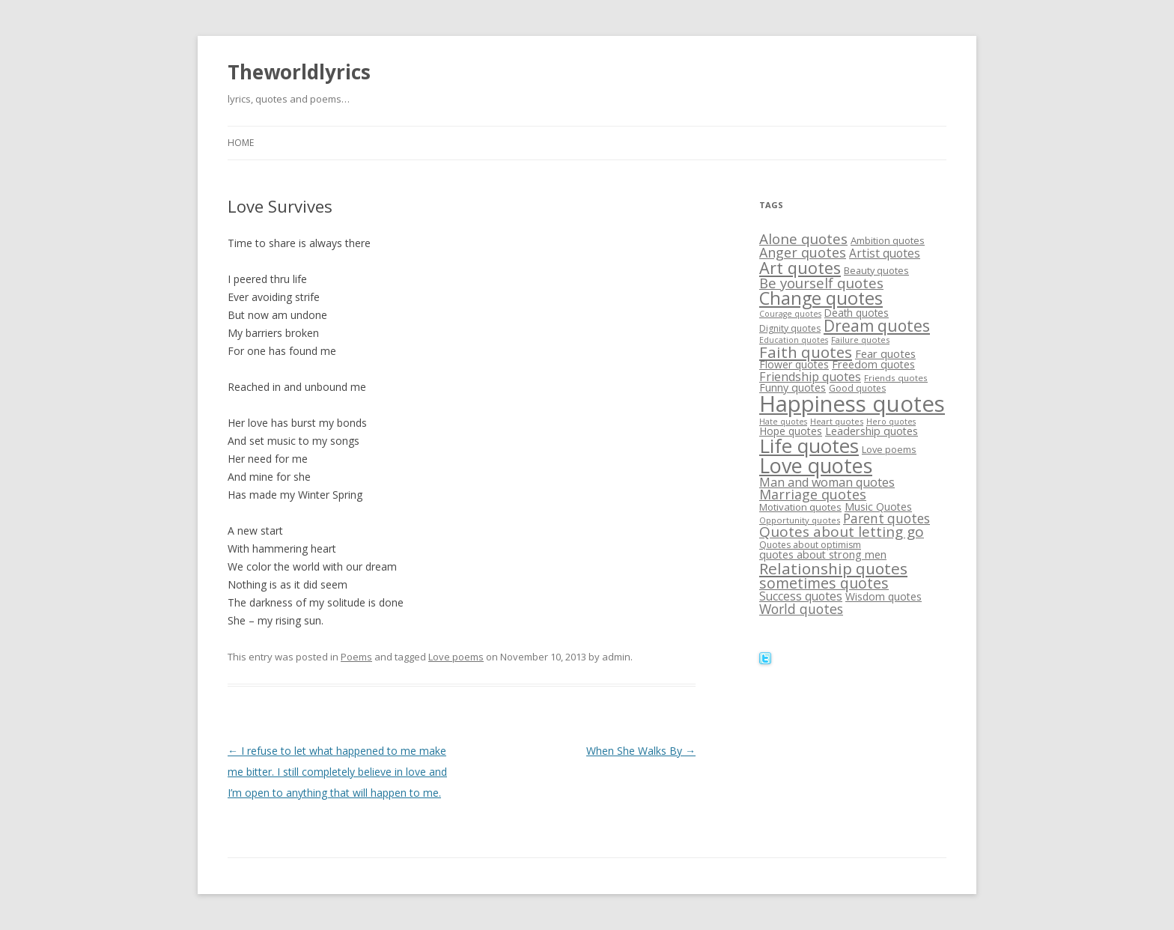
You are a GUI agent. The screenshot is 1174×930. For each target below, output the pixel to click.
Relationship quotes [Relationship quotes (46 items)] (833, 568)
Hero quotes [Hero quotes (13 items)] (891, 421)
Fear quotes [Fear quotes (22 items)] (885, 353)
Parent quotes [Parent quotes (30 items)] (886, 518)
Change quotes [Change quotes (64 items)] (821, 298)
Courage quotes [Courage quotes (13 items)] (790, 314)
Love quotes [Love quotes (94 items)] (815, 465)
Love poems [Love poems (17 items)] (889, 449)
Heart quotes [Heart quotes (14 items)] (836, 421)
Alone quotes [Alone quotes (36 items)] (803, 239)
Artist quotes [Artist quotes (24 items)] (884, 253)
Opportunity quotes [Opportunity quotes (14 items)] (799, 520)
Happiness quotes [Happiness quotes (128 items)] (852, 404)
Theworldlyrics (299, 71)
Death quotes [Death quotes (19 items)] (856, 313)
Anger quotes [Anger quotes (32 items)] (802, 252)
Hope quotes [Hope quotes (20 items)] (790, 431)
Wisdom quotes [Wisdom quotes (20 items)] (883, 596)
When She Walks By (641, 751)
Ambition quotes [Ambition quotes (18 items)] (888, 240)
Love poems (456, 656)
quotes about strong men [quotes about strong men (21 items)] (822, 554)
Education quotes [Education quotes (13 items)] (793, 340)
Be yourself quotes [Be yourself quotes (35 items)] (821, 282)
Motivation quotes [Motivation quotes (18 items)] (800, 507)
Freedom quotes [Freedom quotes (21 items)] (873, 364)
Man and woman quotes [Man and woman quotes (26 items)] (827, 482)
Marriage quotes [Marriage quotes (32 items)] (812, 494)
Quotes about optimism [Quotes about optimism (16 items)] (810, 544)
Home (241, 142)
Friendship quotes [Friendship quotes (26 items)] (810, 376)
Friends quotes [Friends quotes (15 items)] (896, 377)
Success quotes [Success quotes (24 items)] (800, 596)
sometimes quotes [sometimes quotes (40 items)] (824, 583)
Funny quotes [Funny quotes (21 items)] (792, 387)
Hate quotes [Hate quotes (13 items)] (783, 421)
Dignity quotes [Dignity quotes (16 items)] (790, 328)
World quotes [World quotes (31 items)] (801, 609)
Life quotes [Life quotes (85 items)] (809, 445)
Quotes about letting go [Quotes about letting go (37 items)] (841, 531)
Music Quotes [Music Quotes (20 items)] (878, 506)
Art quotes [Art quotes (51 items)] (800, 268)
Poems (356, 656)
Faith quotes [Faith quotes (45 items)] (805, 351)
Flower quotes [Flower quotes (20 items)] (794, 364)
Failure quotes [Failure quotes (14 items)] (860, 339)
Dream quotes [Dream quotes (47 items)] (877, 325)
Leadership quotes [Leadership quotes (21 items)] (871, 431)
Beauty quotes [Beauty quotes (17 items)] (876, 270)
